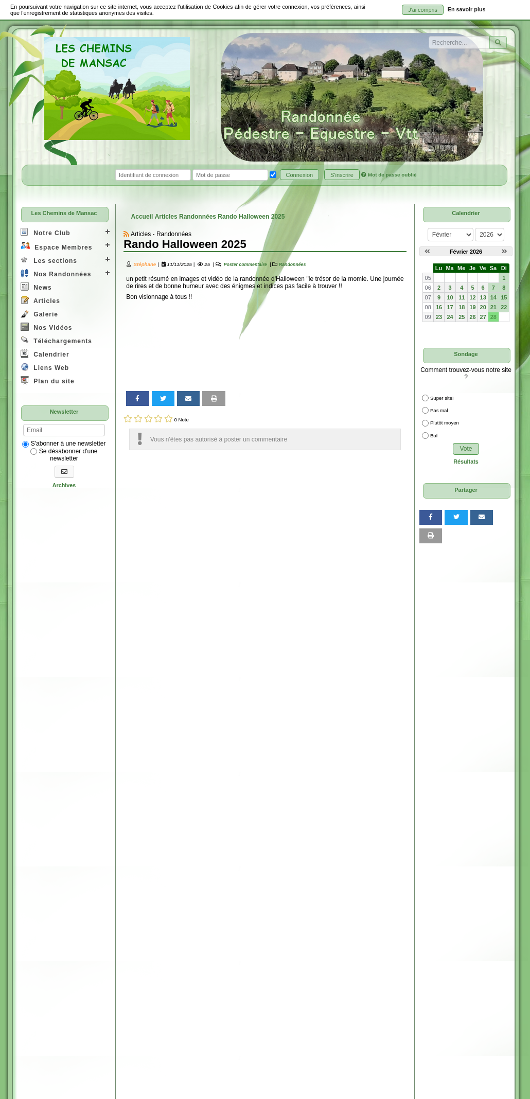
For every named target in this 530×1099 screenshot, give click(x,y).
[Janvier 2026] (427, 251)
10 (450, 297)
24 (450, 317)
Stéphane (144, 264)
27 (483, 317)
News (36, 286)
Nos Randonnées (56, 273)
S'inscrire (342, 175)
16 (439, 307)
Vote (466, 448)
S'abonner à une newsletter (63, 443)
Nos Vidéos (46, 327)
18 (461, 307)
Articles (40, 300)
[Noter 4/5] (158, 418)
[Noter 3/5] (148, 418)
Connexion (299, 175)
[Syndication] (126, 234)
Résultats (466, 461)
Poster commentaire (244, 264)
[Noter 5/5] (168, 418)
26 (473, 317)
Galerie (39, 313)
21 (493, 307)
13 (483, 297)
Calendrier (45, 353)
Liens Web (45, 367)
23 (439, 317)
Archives (64, 485)
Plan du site (48, 380)
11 (461, 297)
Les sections (49, 260)
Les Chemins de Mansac (64, 213)
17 (450, 307)
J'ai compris (422, 10)
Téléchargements (56, 340)
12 (473, 297)
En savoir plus (467, 9)
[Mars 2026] (504, 251)
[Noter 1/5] (127, 418)
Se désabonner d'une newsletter (63, 455)
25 (461, 317)
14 (493, 297)
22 (504, 307)
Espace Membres (56, 246)
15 (504, 297)
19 (473, 307)
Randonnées (292, 264)
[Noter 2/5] (138, 418)
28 (493, 317)
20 (483, 307)
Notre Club (45, 232)
